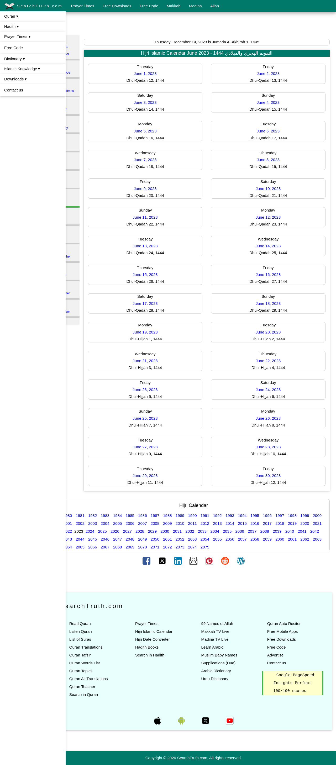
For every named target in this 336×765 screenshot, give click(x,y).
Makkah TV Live (222, 631)
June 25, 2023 (156, 418)
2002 (107, 523)
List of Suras (95, 639)
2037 (291, 531)
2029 (191, 531)
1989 (194, 515)
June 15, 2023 (156, 274)
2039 (316, 531)
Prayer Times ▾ (17, 36)
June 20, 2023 (271, 332)
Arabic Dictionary (223, 671)
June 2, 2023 (271, 73)
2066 (157, 547)
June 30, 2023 (271, 475)
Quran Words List (99, 663)
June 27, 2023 (156, 447)
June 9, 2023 (156, 188)
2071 (219, 547)
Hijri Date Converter (163, 639)
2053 (244, 539)
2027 (166, 531)
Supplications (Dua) (225, 663)
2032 (229, 531)
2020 (82, 531)
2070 (206, 547)
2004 (132, 523)
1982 (107, 515)
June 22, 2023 (271, 360)
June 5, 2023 (156, 131)
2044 (132, 539)
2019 (319, 523)
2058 (306, 539)
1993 (244, 515)
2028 (179, 531)
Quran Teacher (97, 686)
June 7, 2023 (156, 159)
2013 (244, 523)
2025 (142, 531)
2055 (269, 539)
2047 (169, 539)
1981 (94, 515)
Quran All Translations (103, 678)
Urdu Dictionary (221, 678)
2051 (219, 539)
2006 (157, 523)
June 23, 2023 (156, 389)
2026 (154, 531)
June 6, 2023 (271, 131)
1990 (206, 515)
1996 (281, 515)
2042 (107, 539)
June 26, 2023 (271, 418)
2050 (206, 539)
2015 (269, 523)
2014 (257, 523)
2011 (219, 523)
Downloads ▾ (15, 79)
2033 (241, 531)
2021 (94, 531)
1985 (144, 515)
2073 (244, 547)
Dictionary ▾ (14, 59)
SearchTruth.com (33, 6)
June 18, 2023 (271, 303)
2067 (169, 547)
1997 (294, 515)
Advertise (279, 655)
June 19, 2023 (156, 332)
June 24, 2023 (271, 389)
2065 (144, 547)
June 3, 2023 (156, 102)
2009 (194, 523)
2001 (94, 523)
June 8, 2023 (271, 159)
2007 (169, 523)
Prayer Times (82, 6)
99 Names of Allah (224, 623)
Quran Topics (95, 671)
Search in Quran (98, 694)
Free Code (149, 6)
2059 (319, 539)
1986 (157, 515)
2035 (266, 531)
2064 (132, 547)
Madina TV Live (222, 639)
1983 (119, 515)
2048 (181, 539)
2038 (304, 531)
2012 (232, 523)
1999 (319, 515)
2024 (129, 531)
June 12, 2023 (271, 217)
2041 (94, 539)
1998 (306, 515)
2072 (232, 547)
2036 (279, 531)
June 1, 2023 (156, 73)
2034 (254, 531)
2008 (181, 523)
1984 (132, 515)
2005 (144, 523)
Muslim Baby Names (226, 655)
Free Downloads (117, 6)
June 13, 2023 (156, 246)
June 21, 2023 (156, 360)
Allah (214, 6)
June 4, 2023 (271, 102)
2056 (281, 539)
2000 (82, 523)
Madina (195, 6)
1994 (257, 515)
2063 (119, 547)
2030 (204, 531)
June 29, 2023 (156, 475)
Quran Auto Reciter (287, 623)
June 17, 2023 (156, 303)
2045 (144, 539)
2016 (281, 523)
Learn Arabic (219, 647)
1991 (219, 515)
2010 (206, 523)
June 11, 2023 (156, 217)
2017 (294, 523)
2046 (157, 539)
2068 (181, 547)
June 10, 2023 (271, 188)
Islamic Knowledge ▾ (22, 68)
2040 (82, 539)
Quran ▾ (11, 16)
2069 (194, 547)
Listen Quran (95, 631)
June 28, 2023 (271, 447)
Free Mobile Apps (286, 631)
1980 (82, 515)
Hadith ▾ (11, 26)
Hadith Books (157, 647)
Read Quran (94, 623)
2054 (257, 539)
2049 (194, 539)
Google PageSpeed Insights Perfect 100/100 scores (295, 683)
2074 (257, 547)
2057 (294, 539)
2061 (94, 547)
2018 (306, 523)
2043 (119, 539)
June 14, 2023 (271, 246)
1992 (232, 515)
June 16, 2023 (271, 274)
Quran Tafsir (94, 655)
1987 (169, 515)
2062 (107, 547)
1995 (269, 515)
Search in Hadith (160, 655)
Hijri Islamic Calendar (164, 631)
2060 (82, 547)
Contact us (13, 90)
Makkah (174, 6)
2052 (232, 539)
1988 (181, 515)
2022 (107, 531)
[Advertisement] (201, 24)
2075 (269, 547)
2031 (216, 531)
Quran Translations (100, 647)
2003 (119, 523)
